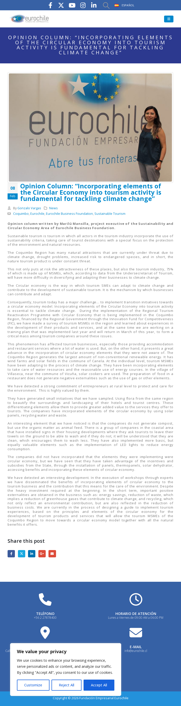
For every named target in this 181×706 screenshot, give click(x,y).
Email (52, 553)
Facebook (11, 553)
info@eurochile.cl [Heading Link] (135, 651)
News (53, 208)
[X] (61, 5)
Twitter (21, 553)
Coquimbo (21, 214)
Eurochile (37, 214)
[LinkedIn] (94, 5)
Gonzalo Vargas (29, 208)
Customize (33, 685)
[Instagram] (83, 5)
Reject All (66, 685)
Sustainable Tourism (109, 214)
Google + (42, 553)
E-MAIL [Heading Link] (136, 646)
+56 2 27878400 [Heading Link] (45, 617)
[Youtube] (72, 5)
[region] (65, 669)
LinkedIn (31, 553)
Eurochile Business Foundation (69, 214)
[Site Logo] (29, 19)
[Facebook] (50, 5)
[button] (106, 5)
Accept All (99, 685)
